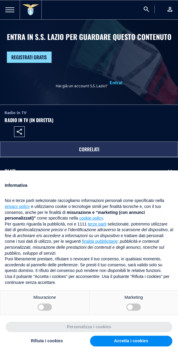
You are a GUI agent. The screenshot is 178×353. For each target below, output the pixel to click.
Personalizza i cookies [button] (89, 326)
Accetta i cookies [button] (131, 340)
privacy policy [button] (17, 206)
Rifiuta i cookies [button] (47, 340)
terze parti (97, 224)
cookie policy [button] (91, 218)
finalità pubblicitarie (99, 241)
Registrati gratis (29, 57)
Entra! (116, 83)
